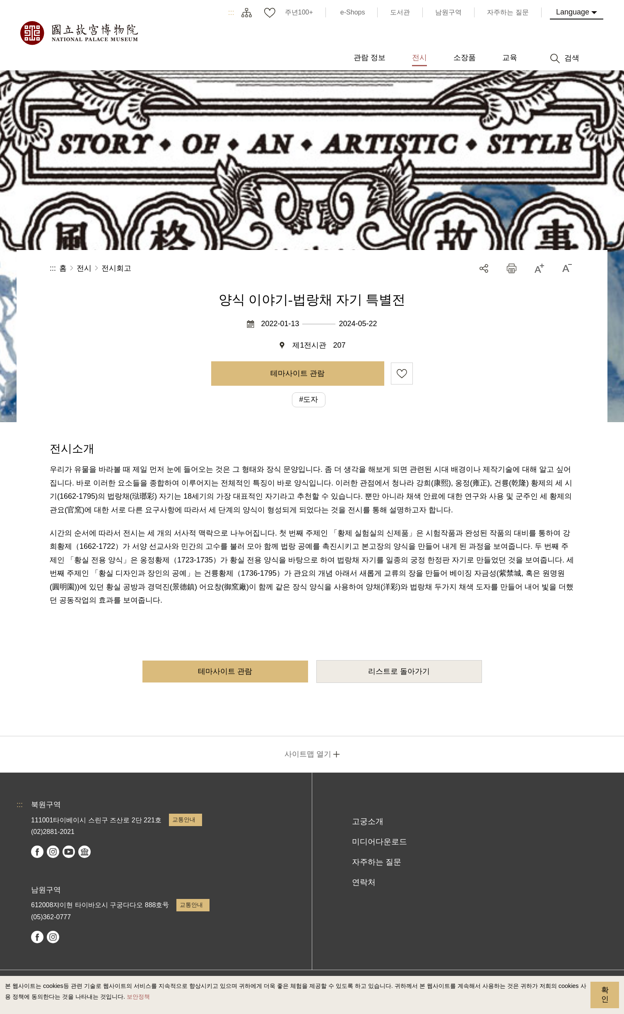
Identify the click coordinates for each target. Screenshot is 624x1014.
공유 (484, 268)
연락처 (364, 882)
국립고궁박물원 (79, 33)
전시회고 (116, 268)
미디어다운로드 (379, 841)
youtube (69, 852)
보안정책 (138, 996)
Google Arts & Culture (84, 852)
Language (572, 12)
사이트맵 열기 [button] (307, 754)
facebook (37, 852)
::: (231, 12)
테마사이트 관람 (297, 373)
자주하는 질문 (376, 862)
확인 (605, 994)
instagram (53, 852)
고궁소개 (367, 821)
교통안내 (183, 819)
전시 (84, 268)
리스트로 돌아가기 (399, 671)
